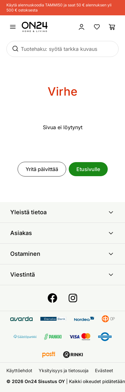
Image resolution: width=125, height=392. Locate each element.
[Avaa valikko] (12, 26)
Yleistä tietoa (62, 212)
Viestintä (62, 274)
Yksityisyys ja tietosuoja (64, 370)
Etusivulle (88, 169)
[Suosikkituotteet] (96, 26)
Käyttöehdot (19, 370)
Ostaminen (62, 254)
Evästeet (104, 370)
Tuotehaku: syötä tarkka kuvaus (59, 49)
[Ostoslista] (112, 26)
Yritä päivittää (42, 169)
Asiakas (62, 233)
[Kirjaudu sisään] (81, 26)
